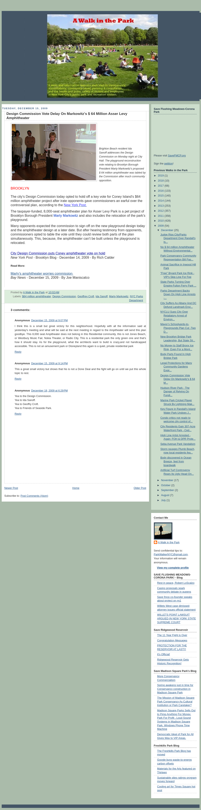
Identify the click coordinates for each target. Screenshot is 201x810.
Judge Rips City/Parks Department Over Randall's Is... (178, 238)
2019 (161, 175)
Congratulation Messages (172, 640)
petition (168, 163)
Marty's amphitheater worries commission (42, 273)
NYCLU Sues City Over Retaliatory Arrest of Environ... (174, 315)
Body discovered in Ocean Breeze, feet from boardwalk (175, 461)
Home (75, 488)
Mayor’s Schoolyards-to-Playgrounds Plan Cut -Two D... (178, 328)
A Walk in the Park (169, 542)
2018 (161, 180)
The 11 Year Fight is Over (172, 635)
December (167, 230)
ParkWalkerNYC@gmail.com (171, 554)
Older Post (140, 488)
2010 (161, 220)
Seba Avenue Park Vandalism (177, 444)
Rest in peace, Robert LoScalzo (175, 582)
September (168, 490)
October (166, 485)
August (165, 495)
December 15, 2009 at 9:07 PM (49, 320)
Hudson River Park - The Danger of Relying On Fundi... (175, 391)
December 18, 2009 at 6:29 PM (49, 390)
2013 (161, 205)
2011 (161, 215)
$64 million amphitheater (36, 296)
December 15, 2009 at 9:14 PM (49, 363)
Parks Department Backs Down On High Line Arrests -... (178, 294)
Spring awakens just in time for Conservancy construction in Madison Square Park (175, 689)
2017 (161, 185)
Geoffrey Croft (85, 296)
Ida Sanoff (102, 296)
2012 (161, 210)
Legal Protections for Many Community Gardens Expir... (176, 367)
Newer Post (11, 488)
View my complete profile (173, 567)
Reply (18, 351)
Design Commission (64, 296)
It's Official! (163, 654)
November (167, 480)
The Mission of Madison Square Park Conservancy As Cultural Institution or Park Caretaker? (175, 701)
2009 (161, 225)
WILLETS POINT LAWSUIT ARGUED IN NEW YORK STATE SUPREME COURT (176, 618)
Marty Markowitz (118, 296)
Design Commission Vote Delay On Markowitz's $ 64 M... (177, 379)
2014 (161, 200)
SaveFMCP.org (177, 155)
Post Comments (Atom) (34, 495)
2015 (161, 195)
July (163, 500)
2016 (161, 190)
